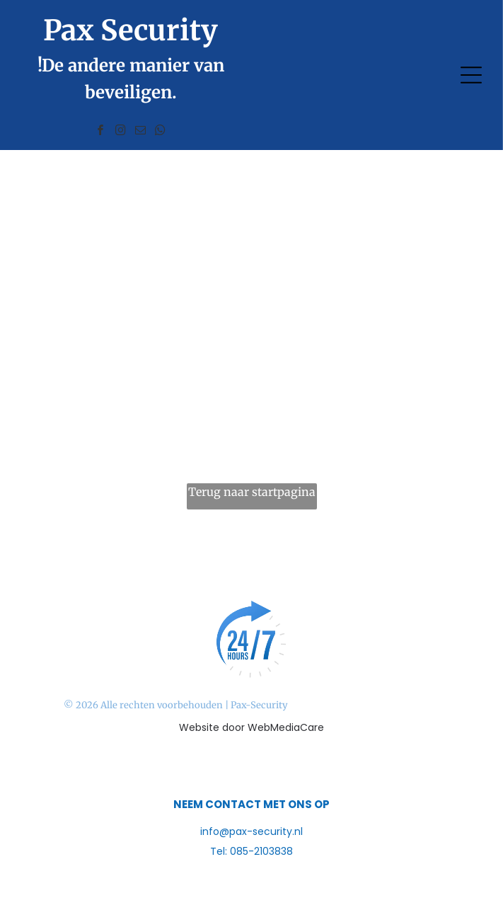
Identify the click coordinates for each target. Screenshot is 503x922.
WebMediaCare (286, 727)
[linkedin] (278, 767)
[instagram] (121, 132)
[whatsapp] (160, 132)
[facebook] (101, 132)
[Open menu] (471, 75)
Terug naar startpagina (252, 492)
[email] (141, 132)
